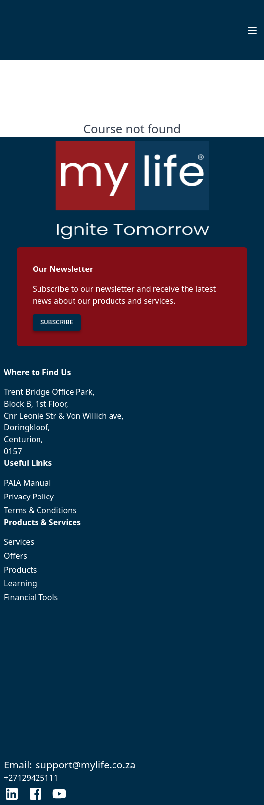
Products (132, 569)
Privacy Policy (132, 496)
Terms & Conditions (132, 510)
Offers (132, 556)
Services (132, 542)
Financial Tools (132, 597)
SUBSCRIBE (57, 322)
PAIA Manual (132, 483)
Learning (132, 583)
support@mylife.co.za (86, 764)
